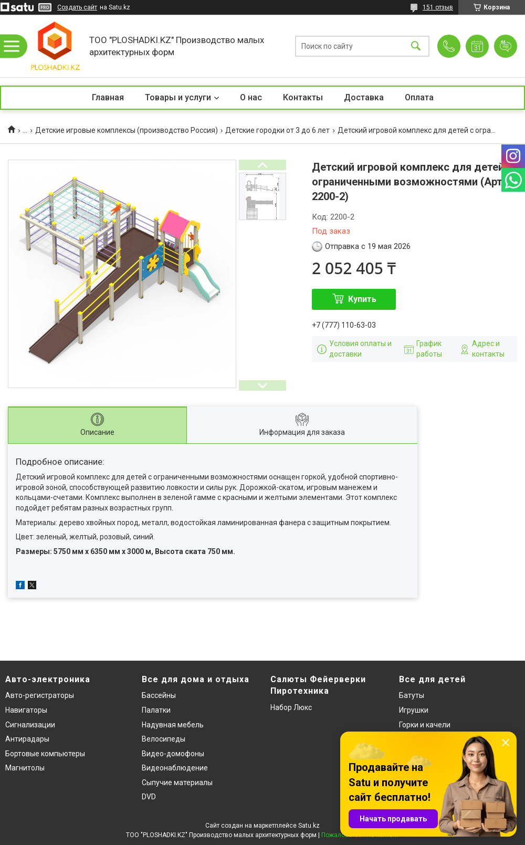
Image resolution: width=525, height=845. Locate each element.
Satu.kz (309, 825)
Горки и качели (424, 725)
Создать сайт (77, 7)
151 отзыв (438, 7)
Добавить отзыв (505, 46)
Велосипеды (163, 739)
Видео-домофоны (173, 753)
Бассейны (159, 695)
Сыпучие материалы (177, 782)
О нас (251, 97)
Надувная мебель (173, 725)
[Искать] (415, 46)
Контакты (303, 97)
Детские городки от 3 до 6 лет (277, 130)
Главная (108, 97)
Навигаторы (26, 710)
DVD (149, 796)
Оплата (419, 97)
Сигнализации (30, 725)
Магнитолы (25, 768)
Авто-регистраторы (39, 695)
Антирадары (27, 739)
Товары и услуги (178, 97)
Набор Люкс (291, 707)
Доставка (364, 97)
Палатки (156, 710)
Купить (362, 299)
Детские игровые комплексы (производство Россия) (126, 130)
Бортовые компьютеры (45, 753)
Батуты (411, 695)
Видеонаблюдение (175, 768)
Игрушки (413, 710)
